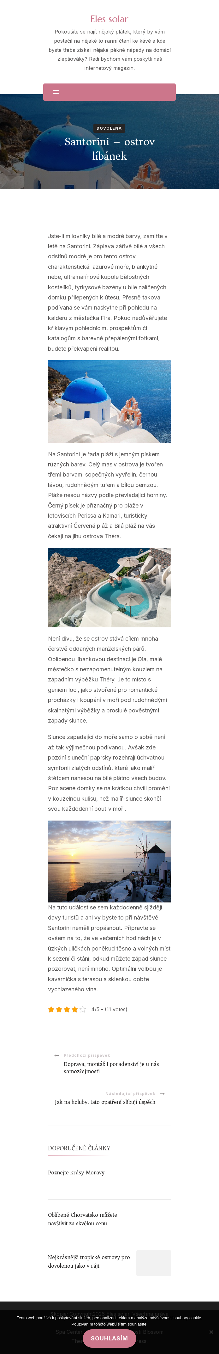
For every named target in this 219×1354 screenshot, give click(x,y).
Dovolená (109, 128)
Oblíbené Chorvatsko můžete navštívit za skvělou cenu (82, 1219)
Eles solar (109, 19)
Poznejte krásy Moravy (76, 1172)
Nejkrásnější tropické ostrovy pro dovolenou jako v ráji (89, 1261)
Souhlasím (109, 1338)
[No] (211, 1332)
